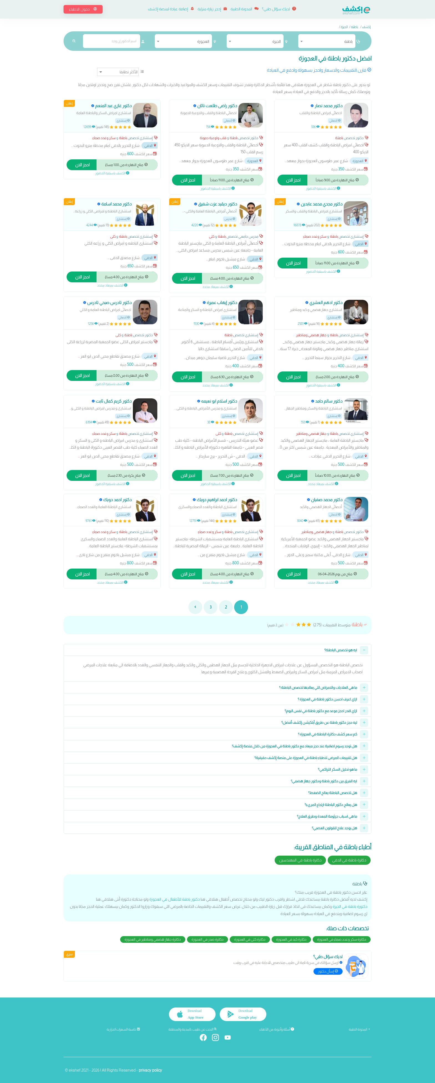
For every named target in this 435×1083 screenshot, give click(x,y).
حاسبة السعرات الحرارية (123, 1029)
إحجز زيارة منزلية (212, 9)
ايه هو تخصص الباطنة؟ (340, 650)
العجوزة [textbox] (203, 41)
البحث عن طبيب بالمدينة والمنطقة (192, 1029)
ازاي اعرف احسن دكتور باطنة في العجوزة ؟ (327, 699)
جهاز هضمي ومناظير (311, 335)
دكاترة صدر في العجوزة (207, 939)
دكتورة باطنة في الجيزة (350, 906)
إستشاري (123, 120)
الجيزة (344, 27)
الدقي (150, 146)
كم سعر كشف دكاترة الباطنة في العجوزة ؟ (327, 734)
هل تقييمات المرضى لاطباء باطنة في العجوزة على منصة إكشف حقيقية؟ (305, 758)
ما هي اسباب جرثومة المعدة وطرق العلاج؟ (327, 816)
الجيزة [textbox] (276, 41)
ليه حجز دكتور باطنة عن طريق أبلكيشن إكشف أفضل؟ (319, 722)
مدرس (229, 218)
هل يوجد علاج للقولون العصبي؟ (334, 828)
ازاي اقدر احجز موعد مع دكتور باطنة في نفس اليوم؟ (321, 711)
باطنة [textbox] (348, 41)
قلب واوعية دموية (213, 138)
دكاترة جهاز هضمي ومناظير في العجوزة (153, 939)
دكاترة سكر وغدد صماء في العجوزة (341, 939)
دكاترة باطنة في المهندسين (300, 860)
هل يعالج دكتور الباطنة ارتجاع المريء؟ (331, 805)
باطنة (354, 27)
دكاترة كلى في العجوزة (249, 939)
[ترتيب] (118, 72)
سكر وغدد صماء (104, 138)
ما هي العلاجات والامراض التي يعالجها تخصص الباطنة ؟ (318, 687)
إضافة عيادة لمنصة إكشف (171, 9)
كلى (211, 236)
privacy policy (150, 1069)
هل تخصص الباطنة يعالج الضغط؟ (332, 793)
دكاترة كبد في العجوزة (291, 939)
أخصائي (335, 120)
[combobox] (326, 41)
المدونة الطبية (245, 9)
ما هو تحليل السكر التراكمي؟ (337, 769)
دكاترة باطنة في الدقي (349, 860)
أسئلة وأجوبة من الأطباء (276, 1029)
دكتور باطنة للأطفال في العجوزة (174, 899)
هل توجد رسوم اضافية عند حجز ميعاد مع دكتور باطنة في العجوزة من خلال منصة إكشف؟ (294, 746)
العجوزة (360, 161)
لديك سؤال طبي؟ (279, 9)
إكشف (366, 27)
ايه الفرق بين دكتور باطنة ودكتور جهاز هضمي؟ (324, 781)
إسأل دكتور (328, 971)
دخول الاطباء (83, 9)
